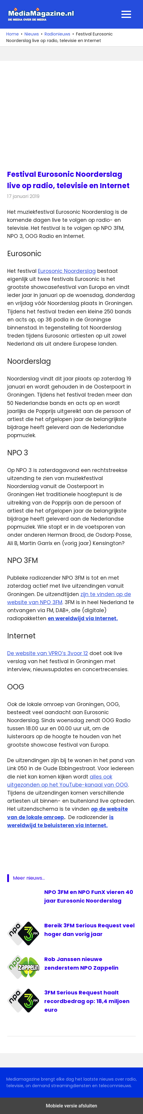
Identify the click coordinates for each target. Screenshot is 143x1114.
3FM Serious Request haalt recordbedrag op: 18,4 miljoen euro (87, 1001)
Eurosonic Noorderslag (67, 271)
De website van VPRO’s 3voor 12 (47, 653)
